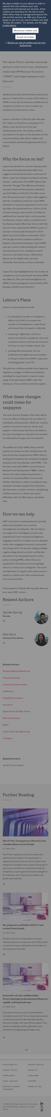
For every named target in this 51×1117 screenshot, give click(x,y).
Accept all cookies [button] (25, 37)
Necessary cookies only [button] (25, 30)
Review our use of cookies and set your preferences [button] (26, 44)
